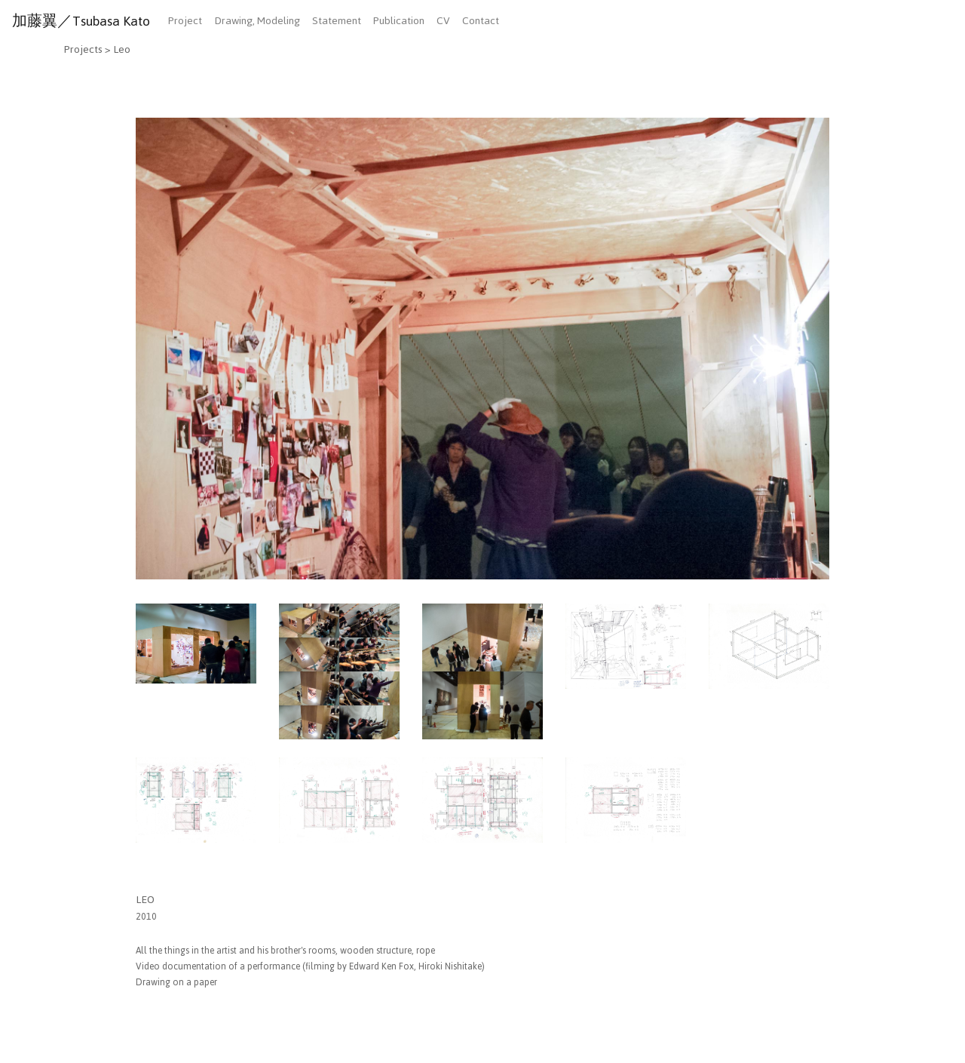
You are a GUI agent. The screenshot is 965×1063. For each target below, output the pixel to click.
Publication (398, 21)
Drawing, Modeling (257, 21)
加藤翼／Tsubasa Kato (81, 21)
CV (443, 21)
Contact (480, 21)
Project (185, 21)
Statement (336, 21)
